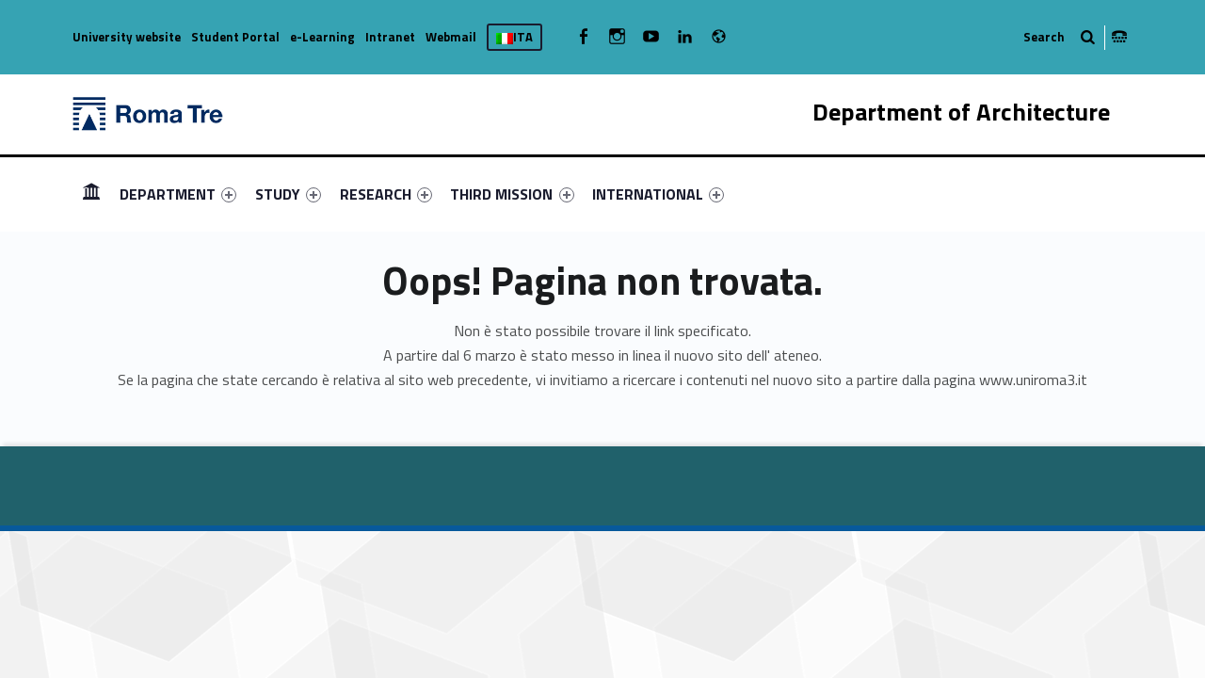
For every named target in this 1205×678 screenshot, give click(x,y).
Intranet (390, 36)
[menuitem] (91, 194)
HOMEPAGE (91, 193)
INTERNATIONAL (658, 194)
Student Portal (235, 36)
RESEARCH (386, 194)
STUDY (288, 194)
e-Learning (322, 36)
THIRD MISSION (511, 194)
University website (126, 36)
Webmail (451, 36)
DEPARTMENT (178, 194)
